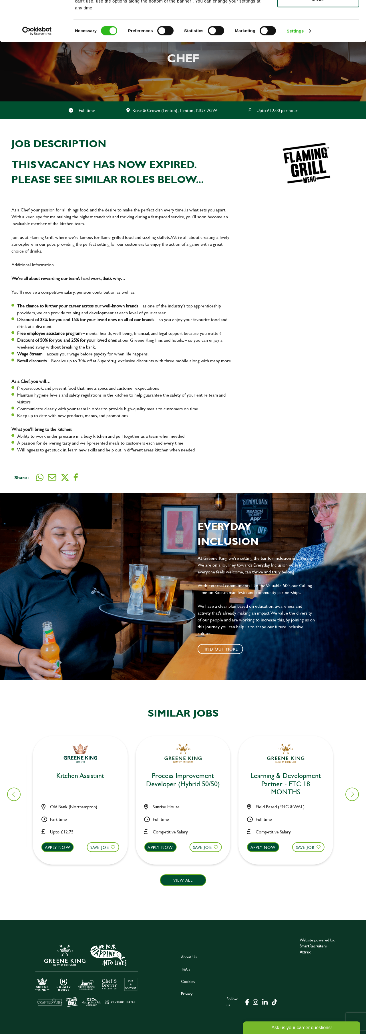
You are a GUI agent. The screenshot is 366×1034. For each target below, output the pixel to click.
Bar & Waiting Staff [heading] (84, 775)
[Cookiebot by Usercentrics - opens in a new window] (37, 71)
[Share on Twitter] (65, 477)
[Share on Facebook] (75, 477)
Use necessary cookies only (318, 36)
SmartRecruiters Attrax (313, 949)
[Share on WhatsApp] (39, 477)
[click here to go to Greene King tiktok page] (274, 1001)
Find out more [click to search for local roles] (220, 649)
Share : (21, 477)
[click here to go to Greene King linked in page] (264, 1001)
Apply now (61, 847)
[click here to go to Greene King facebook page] (247, 1001)
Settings (295, 71)
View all (183, 880)
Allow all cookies (318, 14)
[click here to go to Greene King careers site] (86, 975)
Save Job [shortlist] (103, 847)
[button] (83, 852)
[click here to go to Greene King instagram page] (255, 1001)
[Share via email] (52, 477)
